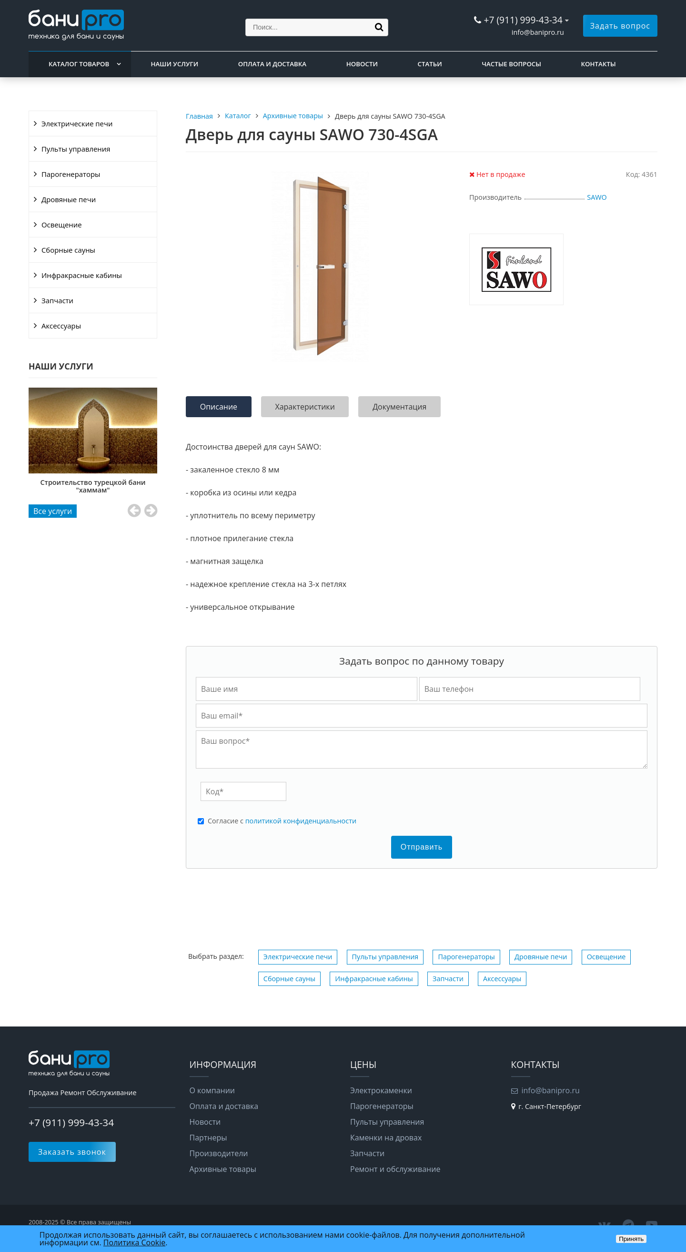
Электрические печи (76, 123)
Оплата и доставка (272, 64)
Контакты (598, 64)
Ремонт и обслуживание (395, 1169)
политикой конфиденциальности (300, 820)
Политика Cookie (134, 1242)
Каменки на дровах (386, 1137)
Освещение (61, 224)
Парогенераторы (71, 174)
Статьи (430, 64)
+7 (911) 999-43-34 (523, 19)
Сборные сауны (68, 250)
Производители (219, 1153)
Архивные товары (223, 1169)
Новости (362, 64)
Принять (631, 1238)
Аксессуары (61, 325)
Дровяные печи (68, 199)
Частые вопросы (511, 64)
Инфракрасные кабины (81, 275)
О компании (212, 1090)
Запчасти (57, 300)
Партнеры (208, 1137)
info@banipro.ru (538, 32)
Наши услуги (175, 64)
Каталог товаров (79, 64)
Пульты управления (75, 149)
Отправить (422, 847)
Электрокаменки (381, 1090)
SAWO (596, 197)
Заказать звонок (72, 1152)
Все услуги (52, 511)
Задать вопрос (620, 26)
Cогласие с (282, 821)
